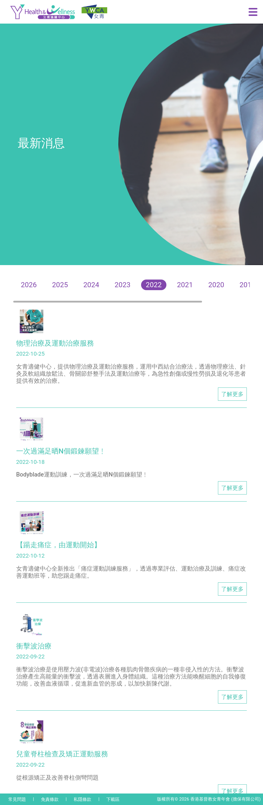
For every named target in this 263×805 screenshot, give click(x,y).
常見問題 (17, 799)
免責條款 (50, 799)
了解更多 (232, 394)
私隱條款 (82, 799)
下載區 (113, 799)
